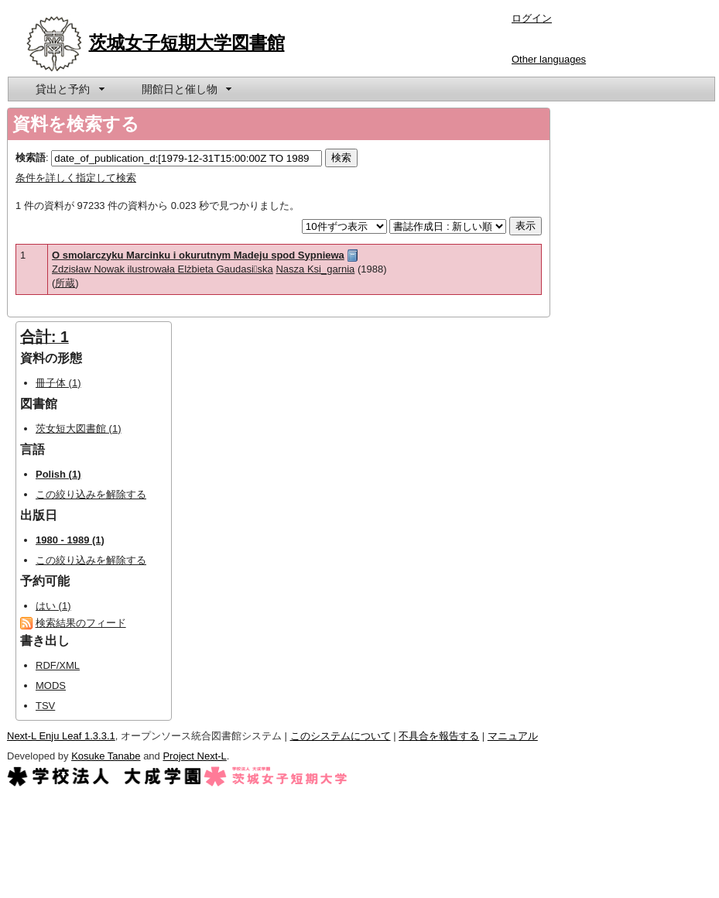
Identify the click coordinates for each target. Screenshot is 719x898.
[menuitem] (69, 89)
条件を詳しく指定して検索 (75, 177)
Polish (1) (58, 474)
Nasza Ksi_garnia (315, 269)
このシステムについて (340, 736)
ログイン (532, 18)
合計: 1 (44, 336)
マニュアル (513, 736)
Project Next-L (194, 756)
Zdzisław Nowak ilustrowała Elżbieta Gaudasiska (162, 269)
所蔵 (65, 283)
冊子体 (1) (58, 383)
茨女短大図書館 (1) (79, 428)
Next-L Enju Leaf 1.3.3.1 (61, 736)
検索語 (30, 157)
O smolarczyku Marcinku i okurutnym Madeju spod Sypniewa (198, 255)
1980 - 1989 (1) (70, 540)
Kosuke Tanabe (105, 756)
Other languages (549, 59)
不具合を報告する (439, 736)
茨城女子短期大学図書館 (187, 43)
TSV (45, 705)
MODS (51, 685)
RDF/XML (58, 665)
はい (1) (53, 606)
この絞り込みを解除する (91, 494)
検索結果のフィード (81, 623)
